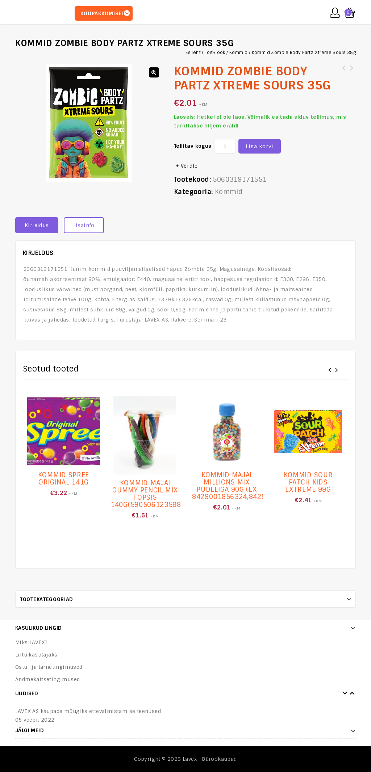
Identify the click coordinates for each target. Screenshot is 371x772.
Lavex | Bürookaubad (210, 759)
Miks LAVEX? (31, 642)
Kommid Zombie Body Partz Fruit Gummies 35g (344, 72)
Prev (345, 693)
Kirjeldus (37, 225)
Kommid (238, 52)
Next (352, 693)
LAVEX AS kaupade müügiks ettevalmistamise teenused (88, 711)
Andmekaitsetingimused (47, 679)
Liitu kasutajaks (36, 654)
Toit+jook (215, 52)
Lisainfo (84, 225)
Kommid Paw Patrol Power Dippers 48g (352, 72)
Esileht (193, 52)
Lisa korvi (260, 146)
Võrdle (189, 166)
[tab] (39, 225)
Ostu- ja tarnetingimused (49, 667)
